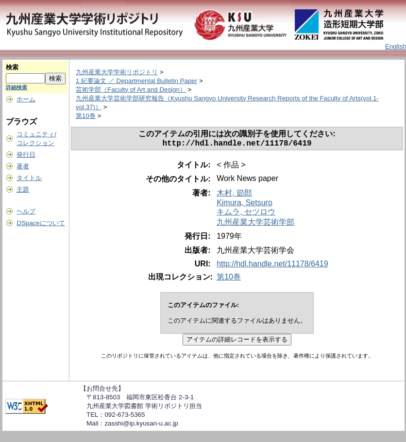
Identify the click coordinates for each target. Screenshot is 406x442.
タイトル (29, 177)
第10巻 (86, 115)
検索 (12, 67)
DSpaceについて (41, 223)
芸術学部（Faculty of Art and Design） (131, 89)
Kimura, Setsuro (244, 204)
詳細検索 (16, 87)
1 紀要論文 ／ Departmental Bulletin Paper (136, 80)
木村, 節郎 (234, 195)
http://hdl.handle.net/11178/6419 (272, 266)
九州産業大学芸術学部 (255, 224)
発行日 (26, 154)
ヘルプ (26, 211)
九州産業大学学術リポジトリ (117, 72)
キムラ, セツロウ (246, 214)
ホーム (26, 99)
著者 (23, 166)
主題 (23, 189)
